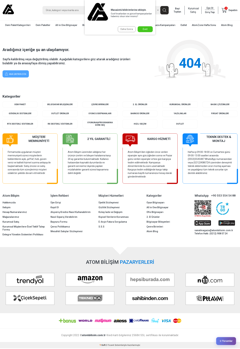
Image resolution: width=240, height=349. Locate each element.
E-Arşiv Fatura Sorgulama (113, 222)
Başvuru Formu (59, 222)
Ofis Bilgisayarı (155, 212)
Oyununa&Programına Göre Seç (99, 124)
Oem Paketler (43, 25)
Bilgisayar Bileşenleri (60, 104)
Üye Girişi (56, 203)
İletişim (7, 208)
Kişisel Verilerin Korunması (114, 217)
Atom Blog (227, 25)
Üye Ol (209, 8)
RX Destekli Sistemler (60, 124)
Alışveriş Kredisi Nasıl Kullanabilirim (71, 212)
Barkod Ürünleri (140, 113)
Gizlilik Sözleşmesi (109, 208)
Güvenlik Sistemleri (20, 113)
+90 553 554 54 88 (223, 196)
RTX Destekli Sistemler (20, 124)
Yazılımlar (180, 113)
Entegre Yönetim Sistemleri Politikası (23, 235)
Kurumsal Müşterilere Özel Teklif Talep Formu (24, 229)
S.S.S (101, 227)
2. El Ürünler (140, 104)
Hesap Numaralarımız (15, 212)
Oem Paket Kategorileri (18, 25)
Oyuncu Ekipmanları (100, 113)
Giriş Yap (210, 12)
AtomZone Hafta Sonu (204, 25)
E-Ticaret (110, 346)
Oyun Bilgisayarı (155, 203)
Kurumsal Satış (193, 10)
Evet (145, 29)
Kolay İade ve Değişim (111, 212)
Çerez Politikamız (60, 227)
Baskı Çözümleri (220, 104)
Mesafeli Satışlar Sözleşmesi (67, 232)
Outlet (183, 25)
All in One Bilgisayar (66, 25)
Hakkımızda (9, 203)
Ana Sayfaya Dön (15, 73)
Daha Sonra (126, 29)
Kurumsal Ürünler (180, 104)
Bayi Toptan (177, 10)
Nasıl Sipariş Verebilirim (64, 217)
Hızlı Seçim (140, 124)
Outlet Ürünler (60, 113)
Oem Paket (20, 104)
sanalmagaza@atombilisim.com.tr (214, 231)
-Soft (103, 346)
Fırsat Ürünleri (220, 113)
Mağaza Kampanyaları (163, 25)
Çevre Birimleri (100, 104)
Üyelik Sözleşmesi (109, 203)
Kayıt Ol (55, 208)
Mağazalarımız (11, 217)
